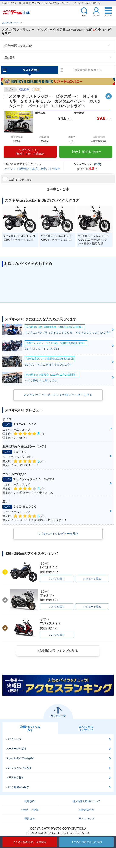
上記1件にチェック (17, 179)
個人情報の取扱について (86, 801)
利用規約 (29, 801)
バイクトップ (13, 739)
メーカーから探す (16, 748)
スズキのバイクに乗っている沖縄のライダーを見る (58, 395)
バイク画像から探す (17, 787)
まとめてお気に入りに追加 (86, 842)
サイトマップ (86, 818)
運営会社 (29, 818)
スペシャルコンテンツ (85, 728)
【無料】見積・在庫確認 (29, 151)
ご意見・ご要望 (30, 809)
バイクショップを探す (19, 767)
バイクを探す (56, 578)
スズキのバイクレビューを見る (58, 533)
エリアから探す (15, 777)
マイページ (96, 15)
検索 (84, 15)
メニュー (108, 15)
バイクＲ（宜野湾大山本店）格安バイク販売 (32, 168)
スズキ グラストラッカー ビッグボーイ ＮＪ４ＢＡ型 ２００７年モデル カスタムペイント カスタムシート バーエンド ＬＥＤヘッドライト (55, 101)
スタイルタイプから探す (20, 758)
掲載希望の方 (86, 809)
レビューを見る (92, 578)
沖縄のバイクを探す (30, 728)
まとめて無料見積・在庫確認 (29, 842)
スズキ (9, 89)
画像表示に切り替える (88, 70)
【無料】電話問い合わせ (85, 151)
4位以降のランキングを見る (58, 650)
